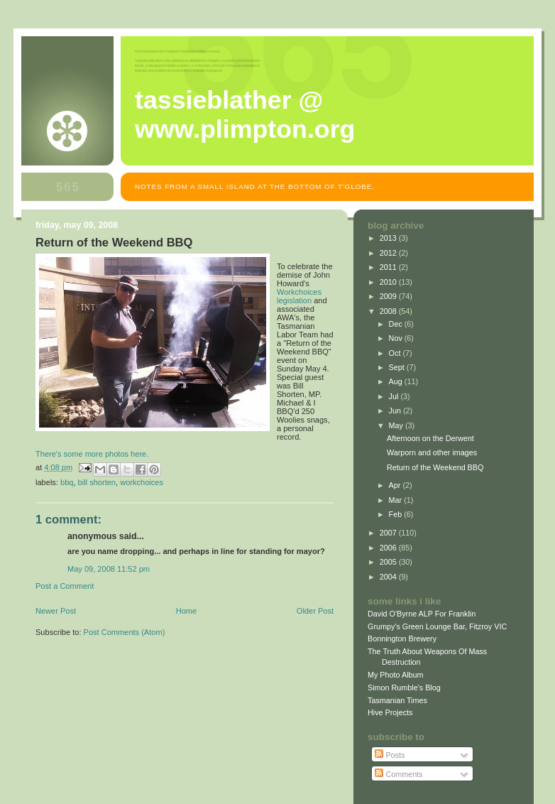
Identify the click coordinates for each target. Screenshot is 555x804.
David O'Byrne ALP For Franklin (422, 613)
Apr (396, 485)
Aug (397, 381)
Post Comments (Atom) (124, 632)
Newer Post (55, 611)
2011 (389, 267)
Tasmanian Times (397, 700)
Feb (397, 514)
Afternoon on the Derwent (430, 438)
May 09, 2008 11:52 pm (108, 569)
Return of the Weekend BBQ (435, 467)
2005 (389, 562)
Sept (398, 367)
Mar (397, 500)
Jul (395, 396)
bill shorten (97, 482)
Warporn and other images (432, 452)
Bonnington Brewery (402, 638)
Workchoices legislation (299, 296)
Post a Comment (64, 586)
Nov (397, 338)
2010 (389, 282)
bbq (66, 482)
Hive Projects (390, 712)
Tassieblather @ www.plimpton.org (245, 114)
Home (186, 611)
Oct (396, 353)
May (397, 425)
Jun (396, 410)
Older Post (315, 611)
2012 (389, 253)
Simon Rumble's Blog (404, 687)
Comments (398, 774)
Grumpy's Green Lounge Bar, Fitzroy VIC (437, 626)
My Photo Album (396, 674)
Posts (390, 755)
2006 (389, 547)
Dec (397, 324)
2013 (389, 238)
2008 (389, 311)
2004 (389, 576)
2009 (389, 296)
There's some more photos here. (91, 454)
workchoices (141, 482)
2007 (389, 532)
